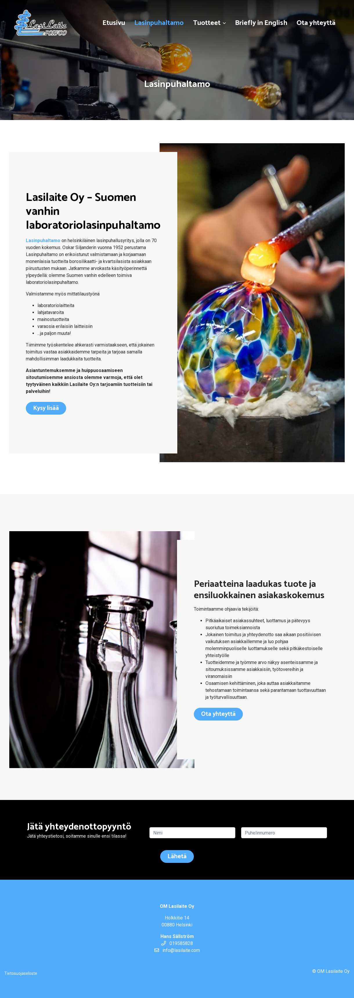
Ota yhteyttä (316, 23)
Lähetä (177, 856)
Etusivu (113, 23)
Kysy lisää (46, 408)
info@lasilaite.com (177, 950)
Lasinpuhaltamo (159, 23)
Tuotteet (207, 23)
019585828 (177, 943)
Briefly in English (261, 23)
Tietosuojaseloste (20, 973)
